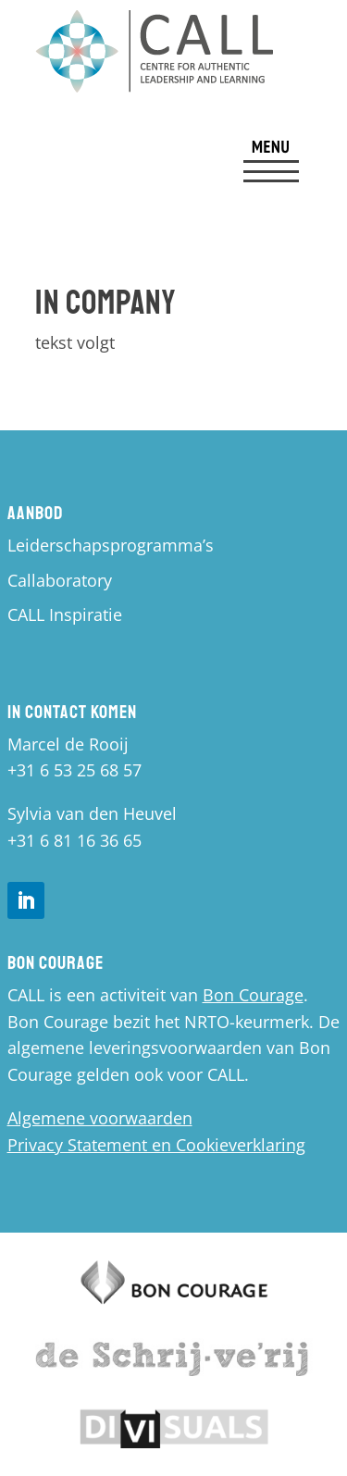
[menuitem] (271, 162)
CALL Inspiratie (64, 614)
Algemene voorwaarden (99, 1118)
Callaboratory (59, 580)
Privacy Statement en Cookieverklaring (156, 1145)
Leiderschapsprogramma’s (110, 545)
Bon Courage (253, 995)
